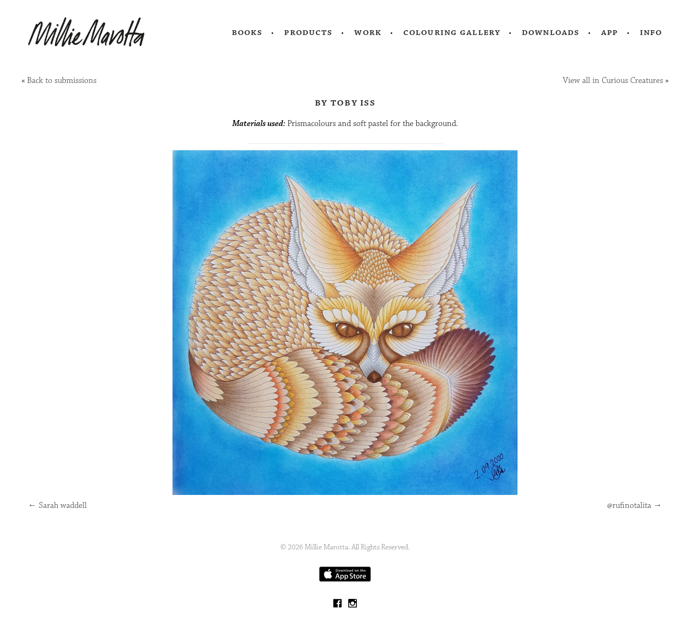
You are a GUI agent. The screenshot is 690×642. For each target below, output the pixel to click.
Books (247, 32)
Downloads (550, 32)
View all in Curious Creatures (613, 80)
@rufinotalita (634, 505)
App (609, 32)
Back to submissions (61, 80)
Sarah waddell (57, 505)
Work (368, 32)
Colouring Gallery (451, 32)
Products (308, 32)
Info (651, 32)
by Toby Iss (345, 102)
